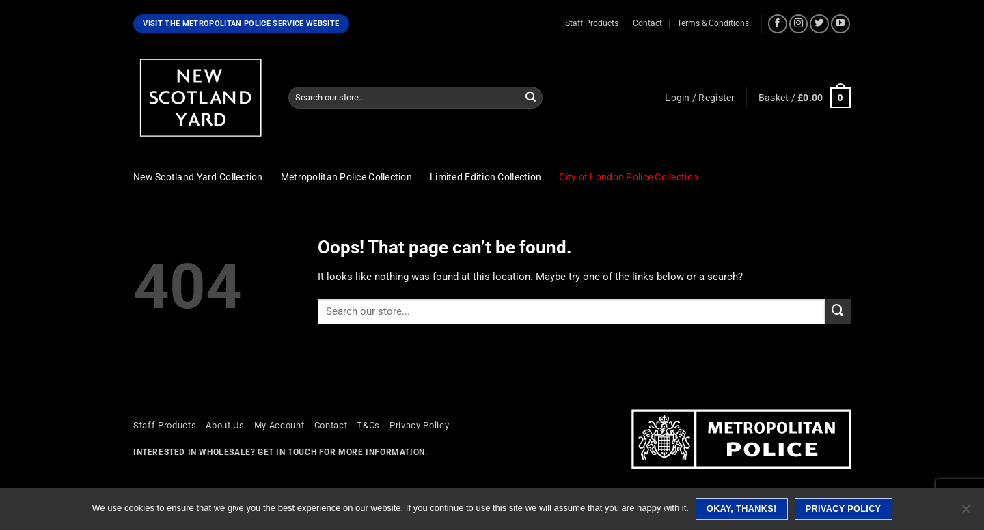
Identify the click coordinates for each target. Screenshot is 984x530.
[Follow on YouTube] (840, 23)
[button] (700, 97)
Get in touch (287, 452)
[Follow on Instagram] (798, 23)
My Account (279, 425)
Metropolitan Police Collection (346, 176)
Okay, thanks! (742, 509)
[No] (965, 513)
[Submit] (530, 98)
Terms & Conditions (713, 23)
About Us (225, 425)
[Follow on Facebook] (777, 23)
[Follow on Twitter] (819, 23)
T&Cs (368, 425)
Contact (647, 23)
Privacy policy (844, 509)
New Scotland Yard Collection (198, 176)
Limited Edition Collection (485, 176)
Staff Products (591, 23)
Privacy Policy (419, 425)
